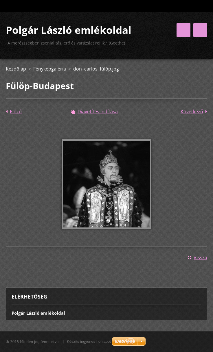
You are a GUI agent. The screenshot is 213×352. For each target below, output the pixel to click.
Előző (16, 111)
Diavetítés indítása (98, 111)
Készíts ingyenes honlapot (89, 341)
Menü (200, 30)
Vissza (200, 257)
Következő (192, 111)
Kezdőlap (16, 69)
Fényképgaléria (49, 69)
